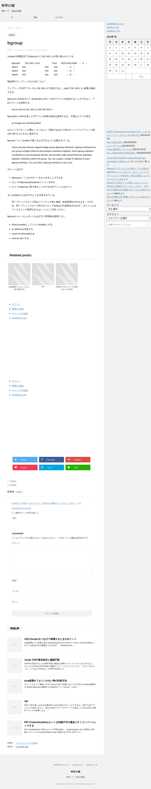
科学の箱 (8, 5)
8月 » (141, 76)
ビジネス (59, 17)
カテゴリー (113, 214)
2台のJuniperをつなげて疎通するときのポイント (50, 639)
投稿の (18, 309)
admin (19, 491)
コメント (16, 543)
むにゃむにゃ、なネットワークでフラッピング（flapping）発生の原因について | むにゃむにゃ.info (128, 175)
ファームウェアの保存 (26, 743)
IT (12, 17)
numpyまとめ (113, 27)
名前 (14, 580)
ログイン (16, 304)
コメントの (20, 313)
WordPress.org (19, 318)
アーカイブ (113, 205)
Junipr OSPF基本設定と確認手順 (41, 660)
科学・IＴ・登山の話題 (75, 777)
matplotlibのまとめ (115, 24)
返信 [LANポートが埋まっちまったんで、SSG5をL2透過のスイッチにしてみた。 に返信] (14, 518)
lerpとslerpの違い (115, 142)
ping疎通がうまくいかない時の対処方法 (45, 680)
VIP (26, 701)
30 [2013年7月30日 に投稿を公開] (116, 71)
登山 (35, 17)
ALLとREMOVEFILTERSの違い (121, 153)
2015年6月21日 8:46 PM (21, 508)
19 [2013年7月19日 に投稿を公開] (135, 59)
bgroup (110, 182)
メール (15, 591)
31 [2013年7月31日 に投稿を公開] (123, 71)
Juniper (13, 481)
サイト (15, 602)
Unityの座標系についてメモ (119, 149)
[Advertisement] (51, 348)
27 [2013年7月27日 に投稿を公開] (141, 65)
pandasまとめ (113, 31)
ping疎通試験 (21, 746)
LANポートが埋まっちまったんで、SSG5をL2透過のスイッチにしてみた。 (44, 503)
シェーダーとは (114, 146)
